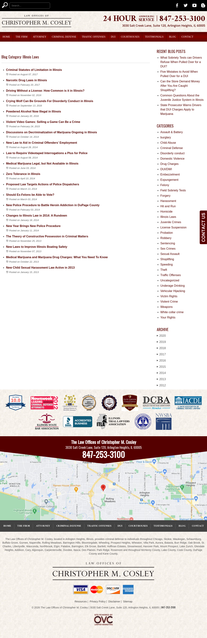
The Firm (21, 36)
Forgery (165, 195)
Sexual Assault (170, 253)
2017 (161, 354)
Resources (81, 601)
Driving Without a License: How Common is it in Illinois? (45, 90)
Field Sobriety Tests (173, 190)
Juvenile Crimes (170, 222)
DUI (113, 36)
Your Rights (167, 317)
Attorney (39, 36)
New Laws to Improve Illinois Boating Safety (36, 246)
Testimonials (154, 36)
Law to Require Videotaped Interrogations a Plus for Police (47, 153)
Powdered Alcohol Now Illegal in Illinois (33, 111)
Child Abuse (168, 142)
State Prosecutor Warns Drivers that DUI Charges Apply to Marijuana (180, 109)
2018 (161, 348)
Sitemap (127, 601)
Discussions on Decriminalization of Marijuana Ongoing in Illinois (51, 132)
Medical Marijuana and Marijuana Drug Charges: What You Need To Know (57, 257)
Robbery (165, 238)
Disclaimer (114, 601)
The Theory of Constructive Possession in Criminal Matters (47, 236)
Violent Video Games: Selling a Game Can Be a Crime (43, 121)
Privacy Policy (97, 601)
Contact (187, 36)
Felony (164, 185)
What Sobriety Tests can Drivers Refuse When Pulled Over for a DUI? (181, 62)
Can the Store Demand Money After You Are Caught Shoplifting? (180, 86)
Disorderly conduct (172, 153)
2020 (161, 336)
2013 (161, 379)
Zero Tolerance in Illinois (23, 173)
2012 (161, 385)
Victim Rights (168, 296)
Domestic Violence (172, 158)
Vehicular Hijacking (172, 291)
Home (6, 36)
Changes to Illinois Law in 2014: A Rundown (36, 215)
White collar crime (172, 312)
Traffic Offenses (93, 36)
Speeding (166, 264)
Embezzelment (170, 174)
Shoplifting (167, 259)
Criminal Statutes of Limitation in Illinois (34, 69)
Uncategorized (169, 280)
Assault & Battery (171, 132)
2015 (161, 367)
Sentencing (167, 243)
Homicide (166, 211)
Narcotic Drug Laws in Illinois (26, 80)
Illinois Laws (168, 216)
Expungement (169, 179)
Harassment (168, 201)
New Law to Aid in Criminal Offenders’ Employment (41, 142)
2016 (161, 360)
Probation (166, 232)
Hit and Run (168, 206)
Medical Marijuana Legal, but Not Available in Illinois (42, 163)
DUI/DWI (166, 169)
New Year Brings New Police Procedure (33, 226)
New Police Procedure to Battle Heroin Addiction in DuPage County (52, 205)
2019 (161, 342)
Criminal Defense (64, 36)
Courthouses (130, 36)
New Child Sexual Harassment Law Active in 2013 (40, 267)
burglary (165, 137)
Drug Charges (169, 163)
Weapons (166, 306)
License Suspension (173, 227)
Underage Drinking (172, 285)
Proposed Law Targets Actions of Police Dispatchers (42, 184)
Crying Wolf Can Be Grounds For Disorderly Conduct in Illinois (49, 101)
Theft (163, 269)
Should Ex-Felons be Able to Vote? (30, 194)
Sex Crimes (168, 248)
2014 (161, 373)
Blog (172, 36)
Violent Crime (169, 301)
